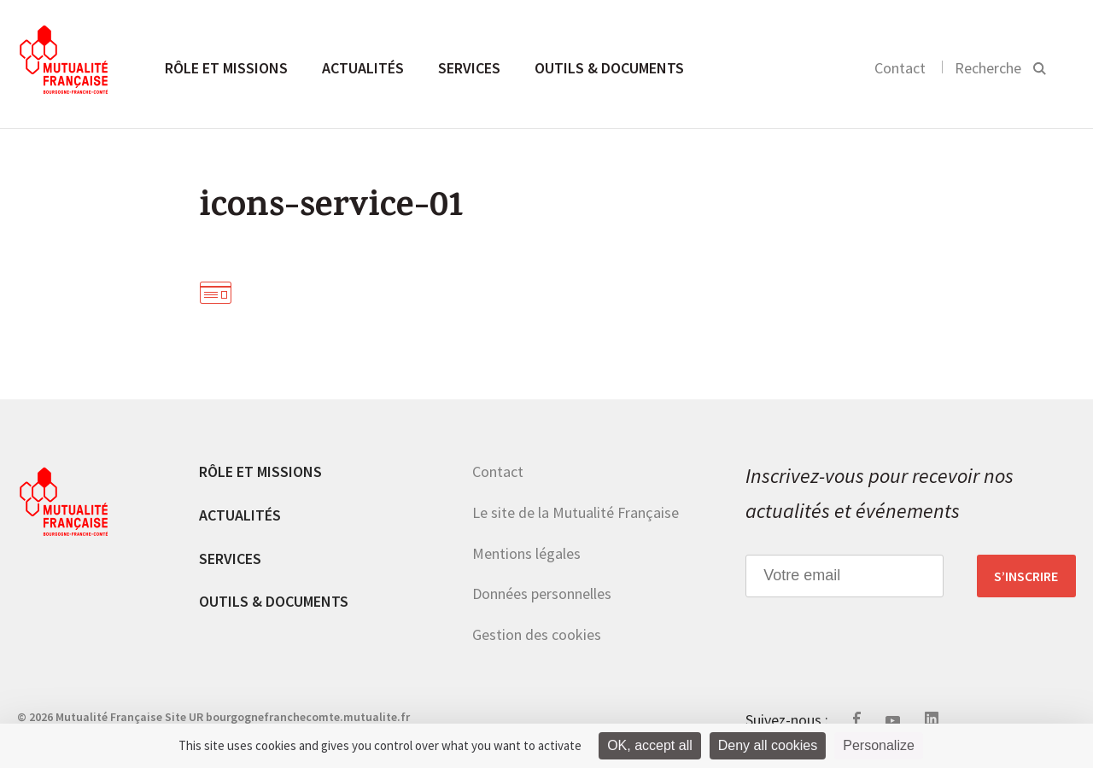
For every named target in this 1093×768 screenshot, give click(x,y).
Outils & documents (609, 68)
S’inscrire (1026, 576)
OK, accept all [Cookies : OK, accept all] (650, 745)
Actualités (363, 68)
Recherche (988, 68)
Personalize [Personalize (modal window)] (879, 745)
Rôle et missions (226, 68)
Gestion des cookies (536, 634)
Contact (900, 68)
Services (469, 68)
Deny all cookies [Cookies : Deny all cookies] (768, 745)
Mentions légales (526, 553)
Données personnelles (541, 593)
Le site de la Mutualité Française (575, 512)
